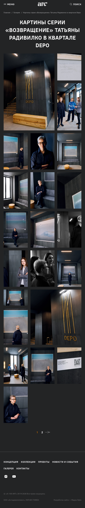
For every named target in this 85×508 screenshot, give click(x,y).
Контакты (22, 468)
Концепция (11, 461)
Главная (7, 12)
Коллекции (28, 461)
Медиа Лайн (76, 500)
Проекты (44, 461)
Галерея (16, 12)
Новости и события (65, 461)
